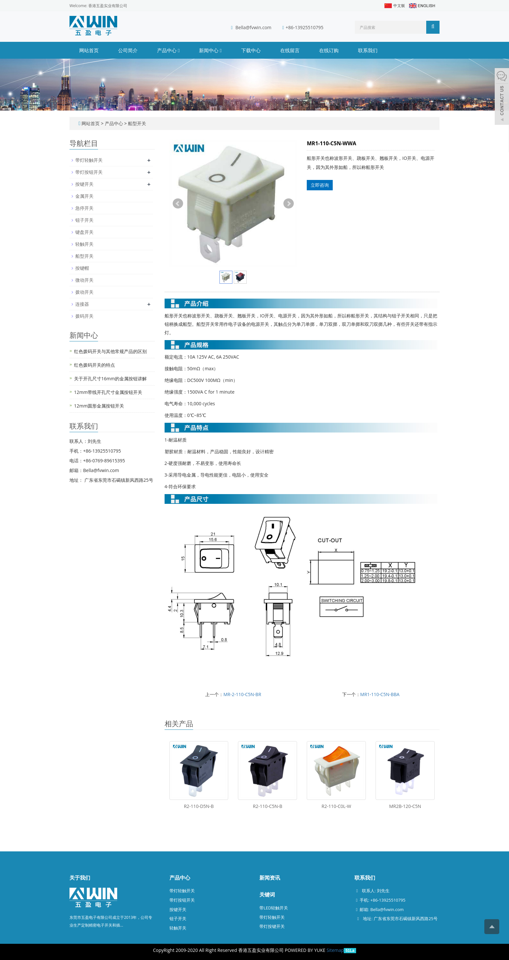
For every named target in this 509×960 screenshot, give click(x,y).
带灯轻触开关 (89, 160)
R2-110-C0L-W (336, 806)
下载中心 (251, 50)
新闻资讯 (269, 877)
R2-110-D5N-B (199, 806)
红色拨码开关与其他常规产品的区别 (110, 351)
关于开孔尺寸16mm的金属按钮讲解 (110, 378)
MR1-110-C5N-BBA (380, 694)
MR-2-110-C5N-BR (242, 694)
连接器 (82, 304)
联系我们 (368, 50)
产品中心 (168, 50)
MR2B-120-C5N (405, 806)
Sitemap (335, 950)
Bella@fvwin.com (253, 27)
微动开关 (84, 280)
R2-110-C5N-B (267, 806)
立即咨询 (320, 185)
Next (288, 203)
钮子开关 (84, 220)
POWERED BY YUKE (306, 950)
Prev (178, 203)
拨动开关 (84, 292)
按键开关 (84, 184)
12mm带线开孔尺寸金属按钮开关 (108, 392)
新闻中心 (210, 50)
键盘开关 (84, 232)
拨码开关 (84, 316)
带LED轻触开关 (273, 908)
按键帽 (82, 268)
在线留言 (290, 50)
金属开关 (84, 196)
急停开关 (84, 208)
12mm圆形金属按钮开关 (99, 406)
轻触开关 (84, 244)
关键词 (267, 894)
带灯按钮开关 (89, 172)
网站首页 (89, 50)
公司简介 (128, 50)
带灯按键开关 (272, 926)
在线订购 (329, 50)
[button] (179, 50)
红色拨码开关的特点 (94, 365)
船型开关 (136, 123)
